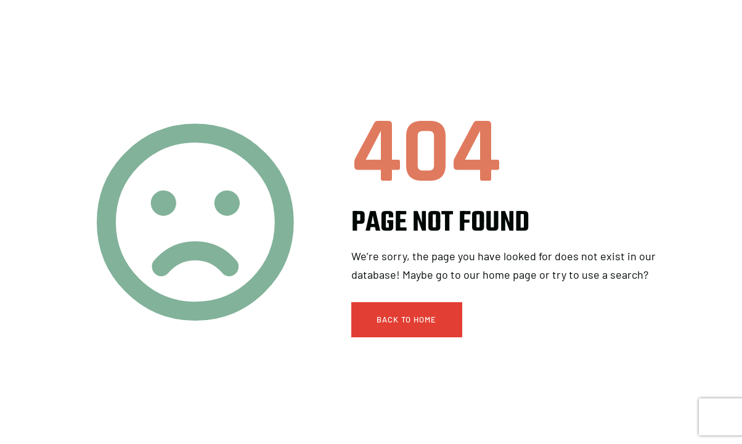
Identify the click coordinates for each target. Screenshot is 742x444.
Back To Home (406, 319)
